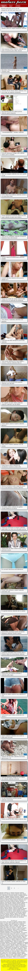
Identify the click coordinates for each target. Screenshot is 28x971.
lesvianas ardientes (4, 905)
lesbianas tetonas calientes (18, 903)
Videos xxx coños (4, 923)
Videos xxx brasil (9, 954)
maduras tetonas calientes (6, 911)
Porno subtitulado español (15, 953)
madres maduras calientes (6, 907)
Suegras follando (16, 932)
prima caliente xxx (14, 917)
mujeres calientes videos (19, 913)
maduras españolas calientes (20, 908)
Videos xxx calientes (13, 2)
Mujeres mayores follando (6, 930)
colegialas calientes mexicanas (12, 896)
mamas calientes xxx (17, 911)
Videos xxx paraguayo (6, 940)
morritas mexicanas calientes (7, 913)
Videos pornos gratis (4, 934)
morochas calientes (10, 912)
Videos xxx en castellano (19, 957)
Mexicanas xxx (8, 951)
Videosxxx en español (11, 955)
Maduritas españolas (5, 931)
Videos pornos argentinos (6, 929)
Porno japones (22, 925)
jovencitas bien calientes (10, 902)
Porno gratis (19, 926)
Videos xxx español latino (21, 946)
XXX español (24, 932)
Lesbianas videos (22, 921)
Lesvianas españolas (5, 942)
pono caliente (17, 915)
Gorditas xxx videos (21, 955)
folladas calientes (14, 900)
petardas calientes (9, 915)
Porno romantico (12, 952)
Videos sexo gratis (4, 926)
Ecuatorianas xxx (4, 953)
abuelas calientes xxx (5, 892)
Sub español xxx (15, 947)
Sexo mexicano (19, 949)
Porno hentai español (11, 943)
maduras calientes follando (6, 908)
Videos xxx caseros (14, 934)
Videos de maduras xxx (14, 924)
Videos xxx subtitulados (5, 947)
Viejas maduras (9, 937)
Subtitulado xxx (20, 943)
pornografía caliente (4, 917)
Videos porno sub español (11, 948)
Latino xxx (12, 949)
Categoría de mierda (18, 6)
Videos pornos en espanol (6, 957)
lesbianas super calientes (6, 903)
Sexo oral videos (16, 951)
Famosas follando (9, 941)
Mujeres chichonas (17, 937)
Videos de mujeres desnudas (14, 936)
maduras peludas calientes (19, 909)
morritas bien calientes (21, 912)
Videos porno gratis (21, 927)
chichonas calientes (13, 895)
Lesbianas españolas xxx (6, 932)
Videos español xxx (18, 954)
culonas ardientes (8, 898)
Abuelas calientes (15, 945)
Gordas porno (22, 923)
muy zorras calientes (5, 914)
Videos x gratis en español (18, 929)
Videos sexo (5, 952)
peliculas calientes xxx (15, 914)
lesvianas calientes (14, 905)
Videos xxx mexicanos (11, 927)
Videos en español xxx (19, 941)
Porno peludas (8, 935)
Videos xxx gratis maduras (16, 931)
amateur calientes (15, 894)
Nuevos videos (10, 6)
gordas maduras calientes (13, 901)
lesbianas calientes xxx (22, 902)
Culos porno (12, 926)
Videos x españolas (14, 925)
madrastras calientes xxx (5, 906)
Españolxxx (20, 948)
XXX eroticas (3, 921)
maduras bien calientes (18, 907)
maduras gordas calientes (6, 909)
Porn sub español (22, 930)
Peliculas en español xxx (9, 946)
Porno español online (14, 923)
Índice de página (3, 6)
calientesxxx (5, 895)
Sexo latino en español (9, 938)
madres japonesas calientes (18, 906)
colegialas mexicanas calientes (17, 897)
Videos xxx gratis (21, 952)
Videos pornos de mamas (18, 935)
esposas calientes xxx (18, 898)
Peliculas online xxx (16, 940)
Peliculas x (15, 930)
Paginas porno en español (21, 938)
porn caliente (24, 915)
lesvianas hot (22, 905)
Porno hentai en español (16, 942)
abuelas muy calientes (5, 894)
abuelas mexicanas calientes (17, 892)
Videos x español (4, 924)
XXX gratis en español (12, 921)
